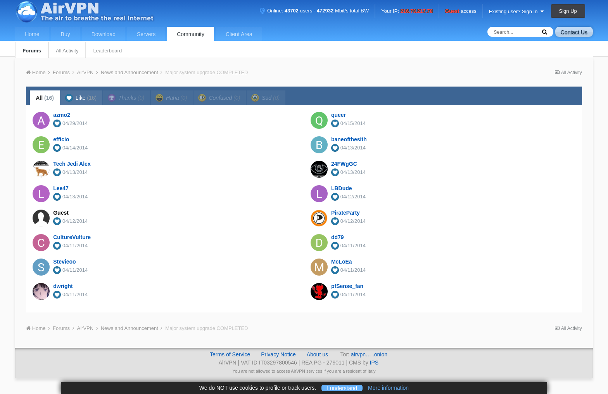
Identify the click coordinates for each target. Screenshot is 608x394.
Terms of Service (230, 354)
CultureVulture (72, 237)
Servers (146, 34)
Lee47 (61, 188)
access (461, 11)
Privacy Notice (278, 354)
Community (190, 34)
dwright (63, 286)
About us (317, 354)
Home (32, 34)
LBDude (341, 188)
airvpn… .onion (369, 354)
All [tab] (45, 98)
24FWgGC (344, 164)
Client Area (239, 34)
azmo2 (61, 115)
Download (104, 34)
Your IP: (407, 11)
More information (388, 388)
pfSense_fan (347, 286)
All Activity (67, 51)
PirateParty (345, 213)
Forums (31, 51)
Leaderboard (107, 51)
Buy (65, 34)
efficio (61, 139)
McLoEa (341, 262)
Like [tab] (81, 98)
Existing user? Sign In (516, 11)
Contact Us (574, 32)
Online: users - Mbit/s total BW (314, 11)
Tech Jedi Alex (71, 164)
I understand (342, 388)
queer (338, 115)
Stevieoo (64, 262)
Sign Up (568, 11)
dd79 (337, 237)
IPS (374, 362)
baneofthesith (349, 139)
